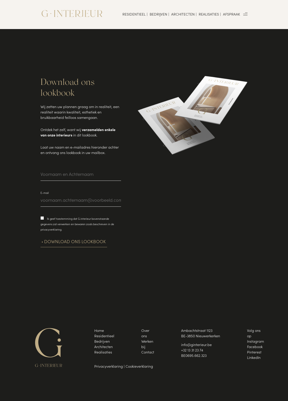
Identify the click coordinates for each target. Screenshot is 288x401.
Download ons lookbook (75, 242)
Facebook (255, 347)
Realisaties (209, 14)
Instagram (255, 342)
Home (99, 331)
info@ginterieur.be (196, 345)
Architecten (183, 14)
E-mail (44, 193)
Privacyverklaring (108, 367)
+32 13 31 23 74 (192, 350)
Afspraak (231, 14)
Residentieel (134, 14)
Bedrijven (158, 14)
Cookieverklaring (139, 367)
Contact (147, 352)
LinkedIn (254, 358)
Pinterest (254, 352)
